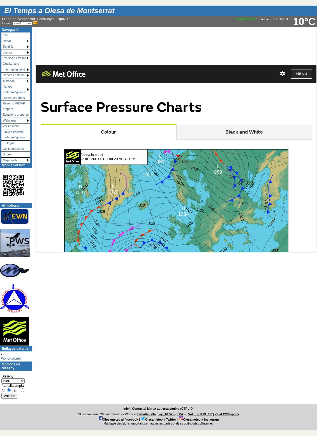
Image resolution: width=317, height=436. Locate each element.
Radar (7, 41)
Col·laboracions (13, 148)
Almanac (9, 81)
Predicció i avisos (14, 58)
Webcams (9, 120)
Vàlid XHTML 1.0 (200, 414)
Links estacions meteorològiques (14, 134)
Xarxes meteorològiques (14, 89)
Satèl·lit (8, 46)
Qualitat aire (11, 63)
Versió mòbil (11, 126)
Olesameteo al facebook (120, 419)
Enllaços (8, 143)
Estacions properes (16, 114)
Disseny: (7, 376)
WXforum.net (11, 358)
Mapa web (10, 160)
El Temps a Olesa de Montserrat (59, 10)
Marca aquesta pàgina (163, 408)
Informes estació (14, 69)
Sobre (7, 154)
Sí (2, 391)
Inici (5, 35)
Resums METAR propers (14, 106)
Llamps (8, 52)
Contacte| (139, 408)
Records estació (13, 75)
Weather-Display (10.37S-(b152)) (162, 414)
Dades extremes (14, 97)
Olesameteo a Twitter (160, 419)
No (16, 391)
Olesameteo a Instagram (201, 419)
